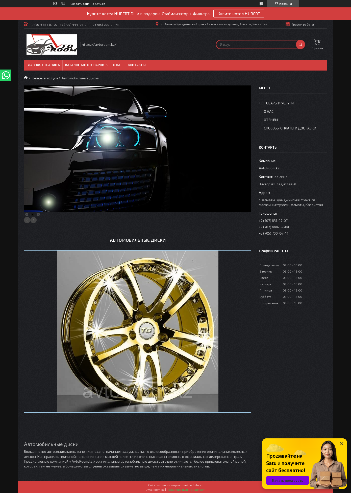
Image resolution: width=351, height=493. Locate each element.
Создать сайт (79, 3)
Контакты (137, 65)
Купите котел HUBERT (238, 13)
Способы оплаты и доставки (290, 128)
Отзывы (271, 120)
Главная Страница (43, 65)
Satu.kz (198, 485)
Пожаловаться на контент (186, 489)
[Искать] (300, 44)
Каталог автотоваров (84, 65)
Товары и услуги (44, 78)
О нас (117, 65)
